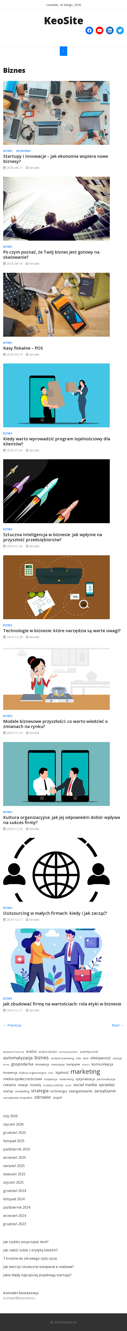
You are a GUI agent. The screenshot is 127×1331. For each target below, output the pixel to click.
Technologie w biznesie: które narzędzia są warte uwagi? (62, 630)
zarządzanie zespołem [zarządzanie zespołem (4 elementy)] (17, 1098)
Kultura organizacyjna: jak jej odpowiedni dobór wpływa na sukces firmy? (61, 819)
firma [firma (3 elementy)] (6, 1064)
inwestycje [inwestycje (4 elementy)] (58, 1064)
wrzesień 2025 (14, 1157)
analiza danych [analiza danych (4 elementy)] (48, 1052)
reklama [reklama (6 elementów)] (9, 1085)
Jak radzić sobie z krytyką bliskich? (30, 1250)
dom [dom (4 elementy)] (85, 1058)
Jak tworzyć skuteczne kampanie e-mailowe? (38, 1266)
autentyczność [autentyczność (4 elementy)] (89, 1052)
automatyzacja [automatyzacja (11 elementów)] (18, 1058)
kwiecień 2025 (14, 1174)
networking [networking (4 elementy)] (66, 1079)
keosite (34, 168)
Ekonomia (23, 151)
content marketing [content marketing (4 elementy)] (62, 1058)
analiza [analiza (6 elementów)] (31, 1051)
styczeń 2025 (13, 1182)
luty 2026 (10, 1116)
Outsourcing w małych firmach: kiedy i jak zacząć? (55, 913)
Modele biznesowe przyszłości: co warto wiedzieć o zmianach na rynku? (55, 723)
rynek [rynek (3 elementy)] (68, 1085)
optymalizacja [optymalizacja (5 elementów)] (85, 1079)
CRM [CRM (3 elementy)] (78, 1058)
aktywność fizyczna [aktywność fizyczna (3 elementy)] (13, 1051)
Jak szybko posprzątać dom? (26, 1241)
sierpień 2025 (14, 1165)
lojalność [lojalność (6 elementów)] (62, 1072)
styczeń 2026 (13, 1124)
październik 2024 (16, 1207)
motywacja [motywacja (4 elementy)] (50, 1079)
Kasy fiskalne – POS (23, 348)
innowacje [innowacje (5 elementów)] (42, 1064)
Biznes (7, 151)
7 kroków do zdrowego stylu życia (30, 1258)
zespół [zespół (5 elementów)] (57, 1098)
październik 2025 (16, 1149)
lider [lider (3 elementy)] (51, 1072)
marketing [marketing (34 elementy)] (85, 1071)
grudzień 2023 (14, 1224)
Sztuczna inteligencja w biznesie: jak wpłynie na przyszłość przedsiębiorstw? (52, 537)
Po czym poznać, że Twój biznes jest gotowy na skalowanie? (51, 254)
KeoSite (63, 20)
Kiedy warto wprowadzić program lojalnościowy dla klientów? (56, 441)
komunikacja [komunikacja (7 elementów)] (102, 1064)
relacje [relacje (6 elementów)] (23, 1085)
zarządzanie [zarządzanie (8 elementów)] (105, 1090)
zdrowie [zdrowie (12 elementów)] (42, 1097)
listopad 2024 (13, 1199)
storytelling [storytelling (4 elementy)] (22, 1091)
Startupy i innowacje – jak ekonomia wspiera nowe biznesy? (55, 158)
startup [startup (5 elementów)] (8, 1091)
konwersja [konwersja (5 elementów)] (10, 1073)
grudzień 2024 (14, 1190)
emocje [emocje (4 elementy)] (117, 1058)
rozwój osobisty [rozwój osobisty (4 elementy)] (53, 1085)
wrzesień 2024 (14, 1215)
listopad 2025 (13, 1141)
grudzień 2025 (14, 1132)
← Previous (12, 1025)
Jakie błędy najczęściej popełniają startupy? (37, 1275)
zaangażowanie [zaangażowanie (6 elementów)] (80, 1091)
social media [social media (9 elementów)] (85, 1084)
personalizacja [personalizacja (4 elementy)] (106, 1079)
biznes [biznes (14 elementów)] (41, 1057)
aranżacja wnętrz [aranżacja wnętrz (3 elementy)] (68, 1051)
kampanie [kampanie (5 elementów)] (73, 1064)
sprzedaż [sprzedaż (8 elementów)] (107, 1084)
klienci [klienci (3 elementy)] (86, 1064)
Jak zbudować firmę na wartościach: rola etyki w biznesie (62, 1004)
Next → (118, 1025)
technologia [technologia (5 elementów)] (58, 1091)
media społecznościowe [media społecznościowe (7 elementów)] (22, 1078)
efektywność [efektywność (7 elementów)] (100, 1057)
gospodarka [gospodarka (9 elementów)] (22, 1064)
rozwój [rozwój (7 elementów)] (35, 1084)
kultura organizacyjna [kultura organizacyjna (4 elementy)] (32, 1073)
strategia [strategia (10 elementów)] (40, 1091)
